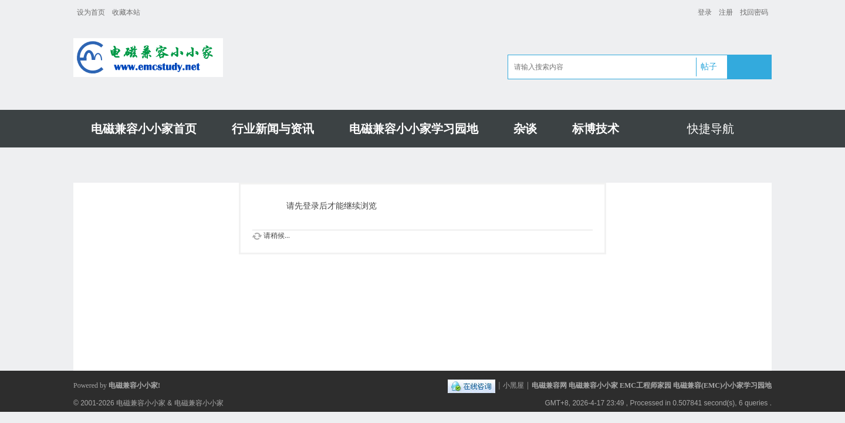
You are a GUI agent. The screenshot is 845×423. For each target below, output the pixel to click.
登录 (705, 12)
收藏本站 (126, 12)
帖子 (709, 66)
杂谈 (525, 128)
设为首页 (91, 12)
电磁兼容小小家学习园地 (413, 128)
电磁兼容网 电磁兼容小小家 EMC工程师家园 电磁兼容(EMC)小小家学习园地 (652, 385)
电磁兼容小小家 (140, 403)
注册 (726, 12)
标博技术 (595, 128)
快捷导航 (710, 128)
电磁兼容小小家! (134, 385)
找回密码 (754, 12)
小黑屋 (513, 385)
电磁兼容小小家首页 (144, 128)
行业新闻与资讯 (273, 128)
